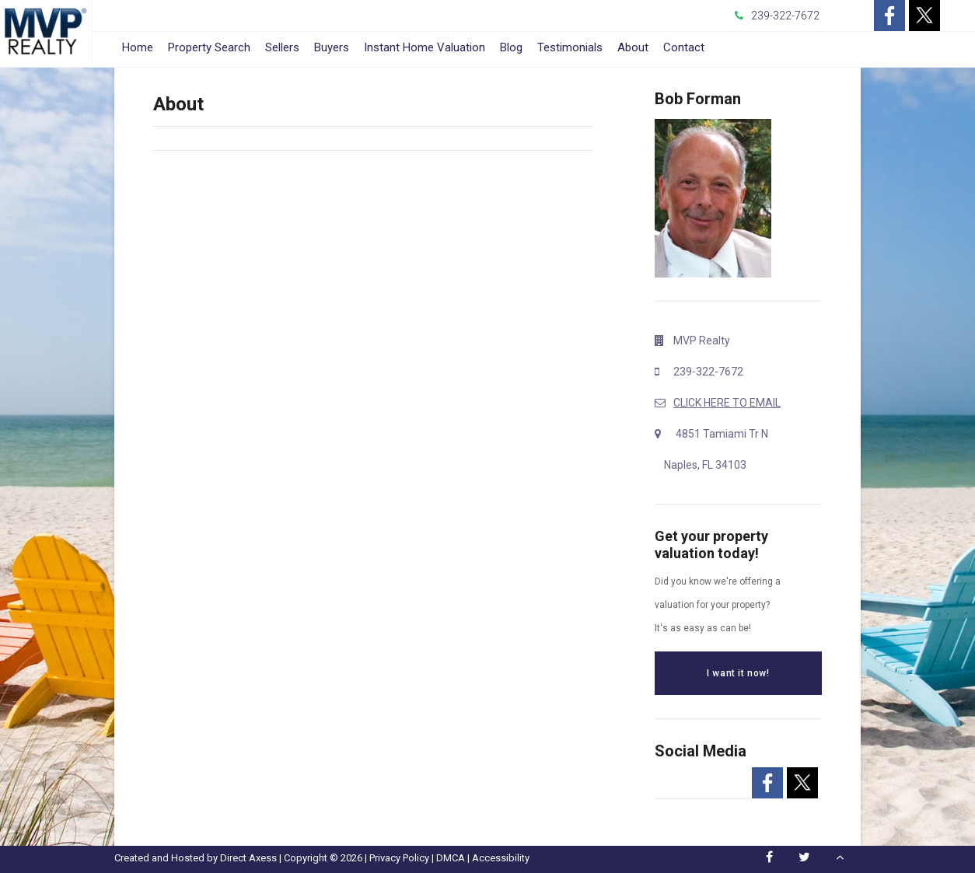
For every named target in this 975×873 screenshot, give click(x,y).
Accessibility (500, 858)
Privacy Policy (399, 858)
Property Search (209, 47)
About (632, 47)
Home (137, 47)
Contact (683, 47)
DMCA (450, 858)
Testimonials (570, 47)
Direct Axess (248, 858)
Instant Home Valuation (424, 47)
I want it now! (738, 673)
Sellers (282, 47)
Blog (511, 47)
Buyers (331, 47)
